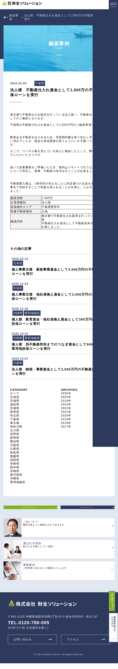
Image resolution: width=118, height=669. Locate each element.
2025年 (66, 397)
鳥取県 (14, 452)
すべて (14, 393)
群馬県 (14, 411)
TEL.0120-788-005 (28, 628)
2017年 (66, 426)
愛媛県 (14, 456)
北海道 (14, 397)
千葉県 (14, 419)
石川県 (14, 430)
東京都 (14, 422)
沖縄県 (14, 478)
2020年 (66, 415)
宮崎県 (14, 471)
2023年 (66, 404)
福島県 (14, 404)
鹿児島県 (16, 474)
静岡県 (14, 437)
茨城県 (14, 408)
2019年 (66, 419)
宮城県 (14, 400)
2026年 (66, 393)
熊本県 (14, 467)
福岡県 (14, 459)
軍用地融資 (17, 482)
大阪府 (14, 445)
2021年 (66, 411)
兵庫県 (14, 448)
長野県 (14, 434)
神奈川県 (16, 426)
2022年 (66, 408)
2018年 (66, 422)
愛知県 (14, 441)
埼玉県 (14, 415)
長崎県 (14, 463)
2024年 (66, 400)
